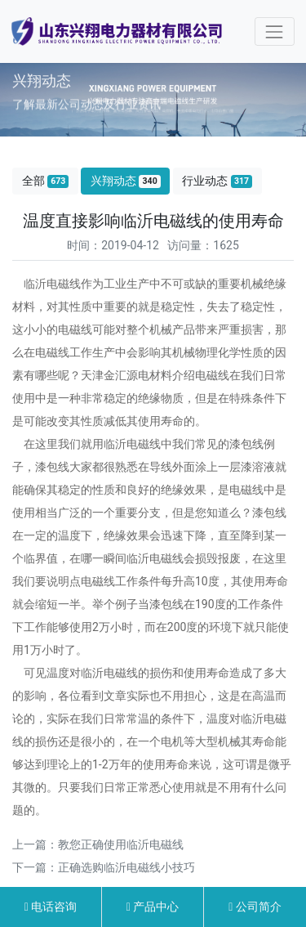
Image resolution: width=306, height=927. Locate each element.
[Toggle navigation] (275, 31)
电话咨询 (51, 906)
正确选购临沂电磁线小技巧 (126, 867)
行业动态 (217, 181)
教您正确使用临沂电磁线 (121, 844)
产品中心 (153, 906)
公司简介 (255, 906)
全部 (45, 181)
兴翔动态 (126, 181)
